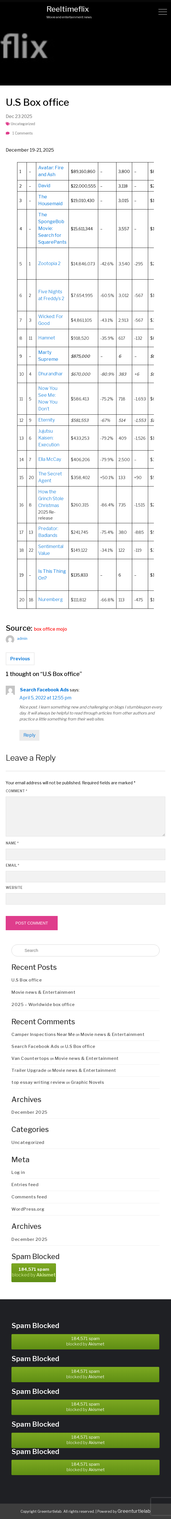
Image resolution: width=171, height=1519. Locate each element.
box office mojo (50, 629)
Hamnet (46, 338)
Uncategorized (23, 124)
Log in (18, 1172)
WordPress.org (28, 1209)
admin (22, 638)
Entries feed (25, 1184)
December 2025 (29, 1112)
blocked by (34, 1272)
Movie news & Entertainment (43, 992)
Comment (16, 791)
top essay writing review (38, 1082)
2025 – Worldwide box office (43, 1004)
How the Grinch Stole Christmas (51, 498)
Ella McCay (49, 459)
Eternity (46, 420)
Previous (20, 658)
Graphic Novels (87, 1082)
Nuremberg (50, 599)
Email (12, 865)
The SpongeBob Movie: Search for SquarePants (52, 228)
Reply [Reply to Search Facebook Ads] (29, 735)
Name (12, 843)
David (44, 185)
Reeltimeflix (68, 9)
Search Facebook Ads (44, 690)
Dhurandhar (50, 373)
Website (14, 887)
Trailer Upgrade (29, 1070)
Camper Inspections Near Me (43, 1034)
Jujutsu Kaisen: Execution (48, 437)
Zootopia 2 (49, 263)
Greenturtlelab (134, 1511)
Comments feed (29, 1197)
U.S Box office (26, 980)
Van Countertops (30, 1058)
